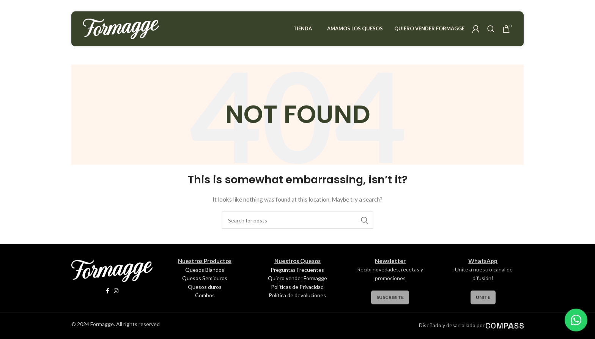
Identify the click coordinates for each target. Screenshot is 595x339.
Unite (483, 302)
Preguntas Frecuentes (297, 269)
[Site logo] (121, 28)
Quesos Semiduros (204, 278)
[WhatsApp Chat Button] (576, 320)
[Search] (491, 28)
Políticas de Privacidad (297, 287)
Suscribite (390, 302)
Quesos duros (205, 287)
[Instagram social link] (116, 291)
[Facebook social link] (108, 291)
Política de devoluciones (297, 295)
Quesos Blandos (204, 269)
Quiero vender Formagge (297, 278)
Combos (205, 295)
